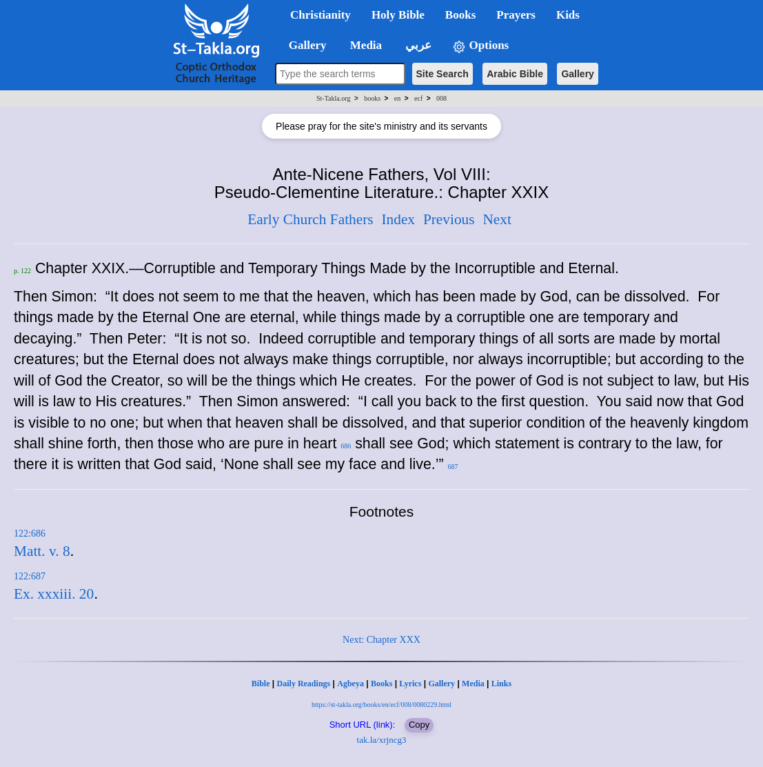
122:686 (29, 533)
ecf (418, 98)
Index (398, 219)
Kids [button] (568, 14)
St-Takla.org (333, 98)
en (397, 98)
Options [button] (480, 46)
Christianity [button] (320, 14)
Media (473, 683)
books (372, 98)
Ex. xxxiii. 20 (54, 594)
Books (381, 683)
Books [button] (460, 14)
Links (501, 683)
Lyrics (410, 683)
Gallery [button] (303, 45)
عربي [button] (417, 45)
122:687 (29, 576)
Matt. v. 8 (42, 551)
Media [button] (365, 45)
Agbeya (350, 683)
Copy (419, 724)
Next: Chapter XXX (381, 640)
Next (496, 219)
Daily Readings (304, 683)
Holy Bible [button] (398, 14)
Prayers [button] (516, 14)
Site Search (442, 73)
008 (441, 98)
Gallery (577, 73)
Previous (449, 219)
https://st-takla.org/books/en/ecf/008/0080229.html (381, 704)
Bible (261, 683)
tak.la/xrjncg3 (382, 740)
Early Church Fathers (310, 219)
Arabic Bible (515, 73)
